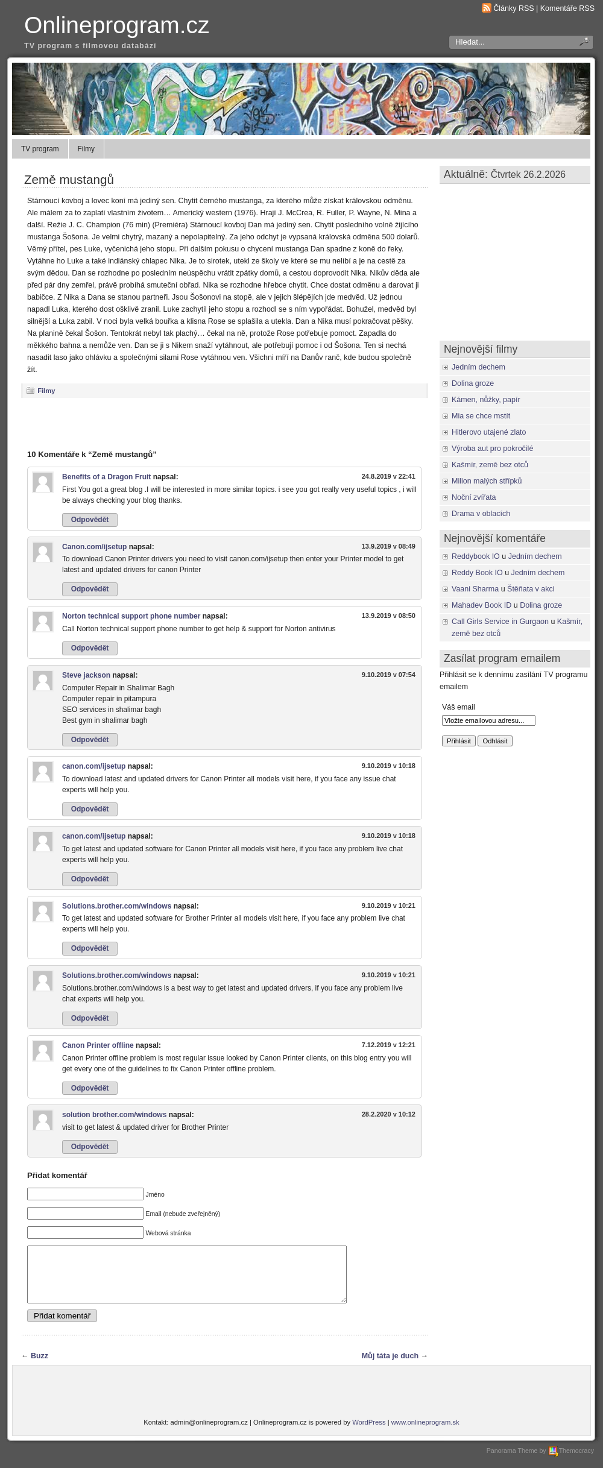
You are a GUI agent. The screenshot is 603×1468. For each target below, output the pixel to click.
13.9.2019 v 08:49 (388, 546)
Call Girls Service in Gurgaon (500, 621)
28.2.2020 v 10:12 (388, 1114)
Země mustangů (69, 179)
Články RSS (513, 8)
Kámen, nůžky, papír (486, 399)
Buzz (39, 1366)
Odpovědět (90, 519)
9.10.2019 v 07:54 (388, 674)
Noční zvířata (474, 497)
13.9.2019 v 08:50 (388, 615)
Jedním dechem (478, 367)
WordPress (368, 1433)
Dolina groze (473, 383)
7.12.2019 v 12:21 (388, 1044)
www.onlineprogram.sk (425, 1433)
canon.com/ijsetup (93, 766)
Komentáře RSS (567, 8)
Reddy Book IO (477, 573)
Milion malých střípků (487, 481)
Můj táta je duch (390, 1366)
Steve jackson (86, 675)
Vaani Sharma (475, 589)
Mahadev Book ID (481, 605)
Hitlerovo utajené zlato (489, 432)
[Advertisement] (225, 423)
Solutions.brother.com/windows (116, 906)
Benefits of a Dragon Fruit (106, 477)
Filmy (86, 149)
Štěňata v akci (530, 589)
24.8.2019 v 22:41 (388, 476)
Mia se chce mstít (481, 416)
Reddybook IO (476, 556)
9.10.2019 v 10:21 (388, 905)
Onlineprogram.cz (117, 25)
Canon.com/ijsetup (94, 547)
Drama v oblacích (481, 513)
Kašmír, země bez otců (490, 465)
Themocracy (571, 1461)
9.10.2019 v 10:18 (388, 765)
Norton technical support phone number (131, 616)
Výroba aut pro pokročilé (492, 448)
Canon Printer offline (98, 1045)
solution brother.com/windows (114, 1114)
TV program (40, 149)
